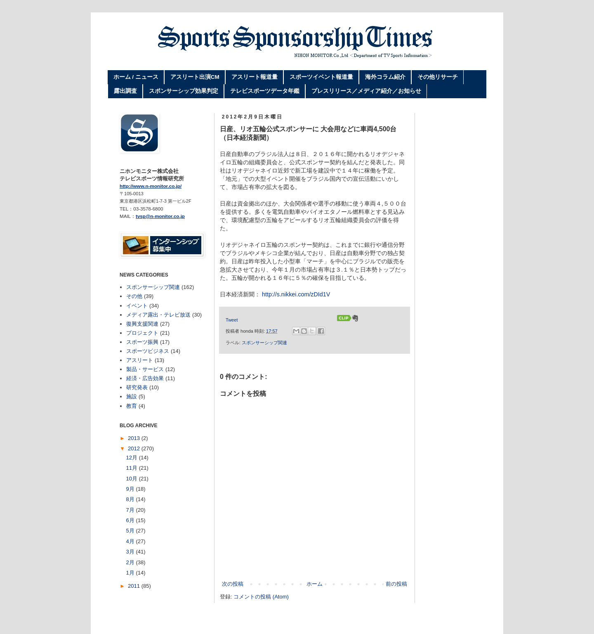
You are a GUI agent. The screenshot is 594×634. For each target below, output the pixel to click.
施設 (131, 396)
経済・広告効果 (145, 378)
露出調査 (125, 91)
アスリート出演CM (194, 77)
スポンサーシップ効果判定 (183, 91)
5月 (131, 531)
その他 (134, 296)
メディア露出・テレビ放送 (158, 315)
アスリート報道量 (254, 77)
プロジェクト (142, 333)
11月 (132, 468)
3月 (131, 552)
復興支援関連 (142, 324)
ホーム (314, 584)
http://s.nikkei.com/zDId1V (296, 294)
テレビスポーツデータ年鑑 (264, 91)
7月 (131, 510)
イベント (137, 306)
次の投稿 (232, 584)
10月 (132, 479)
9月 (131, 489)
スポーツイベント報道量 (321, 77)
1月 (131, 573)
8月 (131, 499)
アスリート (139, 360)
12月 (132, 457)
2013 (134, 438)
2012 (134, 448)
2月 (131, 562)
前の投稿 (396, 584)
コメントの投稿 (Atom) (261, 597)
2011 (134, 586)
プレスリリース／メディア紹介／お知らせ (366, 91)
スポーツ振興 (142, 342)
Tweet (232, 319)
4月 (131, 541)
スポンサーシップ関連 (264, 342)
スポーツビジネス (147, 351)
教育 (131, 406)
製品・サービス (145, 369)
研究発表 (137, 387)
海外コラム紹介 (385, 77)
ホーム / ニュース (135, 77)
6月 (131, 520)
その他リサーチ (437, 77)
